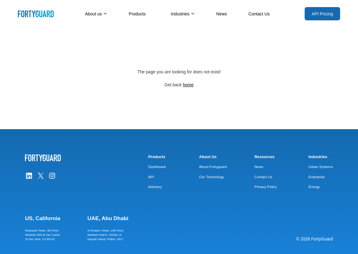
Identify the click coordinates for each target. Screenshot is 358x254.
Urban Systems (320, 167)
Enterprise (316, 177)
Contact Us (259, 13)
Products (137, 13)
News (221, 13)
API (151, 177)
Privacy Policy (265, 187)
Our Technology (211, 177)
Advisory (155, 187)
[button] (94, 14)
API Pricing (322, 13)
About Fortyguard (213, 167)
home (188, 84)
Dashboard (157, 167)
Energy (314, 187)
